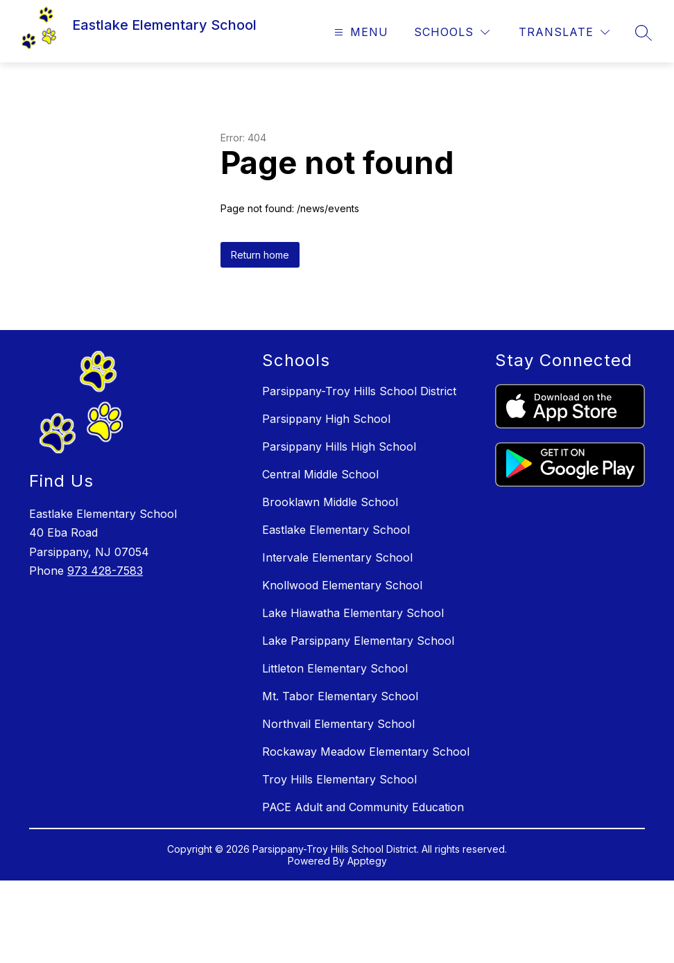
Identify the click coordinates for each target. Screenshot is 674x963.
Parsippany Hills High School (339, 446)
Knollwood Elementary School (342, 585)
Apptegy (367, 861)
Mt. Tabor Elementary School (340, 696)
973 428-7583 (105, 571)
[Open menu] (359, 32)
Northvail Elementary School (338, 724)
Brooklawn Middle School (330, 502)
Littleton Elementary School (335, 668)
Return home (260, 255)
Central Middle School (320, 474)
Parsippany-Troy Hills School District (359, 391)
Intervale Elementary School (337, 557)
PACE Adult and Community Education (363, 807)
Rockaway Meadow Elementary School (365, 751)
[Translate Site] (564, 32)
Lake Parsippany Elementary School (358, 641)
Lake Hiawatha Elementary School (353, 613)
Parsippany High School (326, 419)
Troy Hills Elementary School (339, 779)
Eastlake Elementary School (336, 530)
